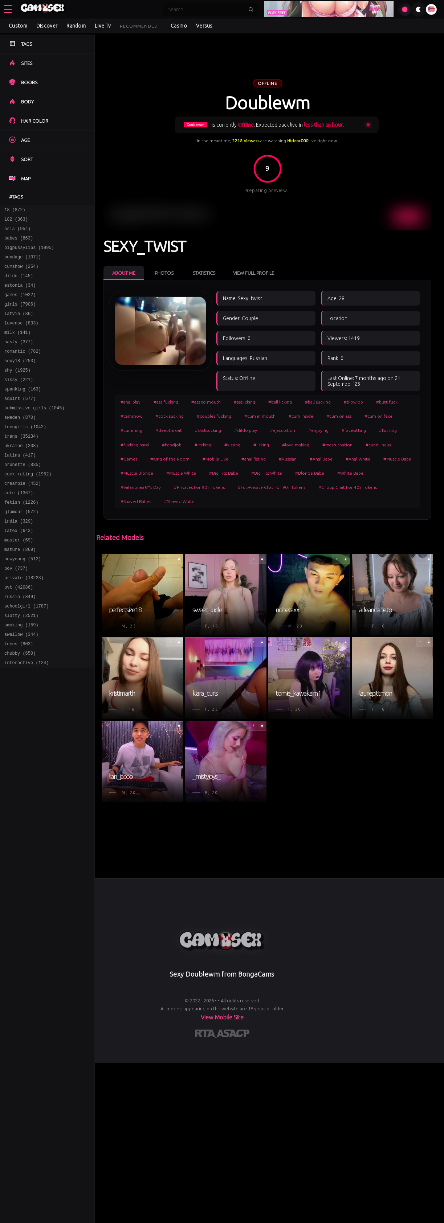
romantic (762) (22, 368)
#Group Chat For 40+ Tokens (347, 487)
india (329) (18, 558)
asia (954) (17, 232)
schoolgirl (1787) (26, 653)
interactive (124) (26, 716)
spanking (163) (22, 411)
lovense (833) (21, 337)
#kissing (232, 444)
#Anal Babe (321, 459)
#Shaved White (179, 501)
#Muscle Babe (397, 459)
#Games (129, 459)
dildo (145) (18, 284)
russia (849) (20, 642)
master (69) (18, 579)
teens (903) (18, 695)
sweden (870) (20, 442)
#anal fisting (253, 459)
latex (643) (18, 568)
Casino (179, 26)
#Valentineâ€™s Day (141, 487)
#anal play (130, 402)
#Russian (288, 459)
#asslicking (244, 402)
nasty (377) (18, 358)
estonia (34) (20, 295)
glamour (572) (21, 547)
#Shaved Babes (136, 501)
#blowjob (353, 402)
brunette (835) (22, 495)
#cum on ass (338, 416)
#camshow (131, 416)
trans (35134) (21, 463)
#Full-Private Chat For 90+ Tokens (271, 487)
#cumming (131, 430)
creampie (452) (22, 516)
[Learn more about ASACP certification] (233, 1034)
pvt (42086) (18, 632)
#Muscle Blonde (137, 473)
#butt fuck (387, 402)
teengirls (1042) (25, 453)
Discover (46, 26)
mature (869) (20, 589)
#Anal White (358, 459)
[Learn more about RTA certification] (206, 1034)
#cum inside (301, 416)
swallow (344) (21, 684)
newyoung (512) (22, 600)
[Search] (206, 9)
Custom (18, 26)
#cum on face (378, 416)
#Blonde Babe (309, 473)
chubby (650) (20, 705)
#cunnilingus (378, 444)
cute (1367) (18, 526)
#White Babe (350, 473)
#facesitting (354, 430)
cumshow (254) (21, 274)
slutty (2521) (21, 663)
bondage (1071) (22, 263)
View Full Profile (253, 272)
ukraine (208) (21, 474)
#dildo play (245, 430)
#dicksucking (208, 430)
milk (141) (17, 347)
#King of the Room (170, 459)
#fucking (388, 430)
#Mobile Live (215, 459)
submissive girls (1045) (34, 432)
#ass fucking (166, 402)
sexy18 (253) (20, 379)
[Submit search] (251, 9)
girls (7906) (20, 316)
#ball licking (280, 402)
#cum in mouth (260, 416)
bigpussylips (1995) (29, 253)
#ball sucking (318, 402)
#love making (295, 444)
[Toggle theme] (418, 9)
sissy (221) (18, 400)
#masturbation (337, 444)
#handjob (172, 444)
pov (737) (16, 611)
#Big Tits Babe (223, 473)
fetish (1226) (21, 537)
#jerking (203, 444)
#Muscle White (181, 473)
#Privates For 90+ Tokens (199, 487)
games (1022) (20, 305)
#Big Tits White (266, 473)
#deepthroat (168, 430)
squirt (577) (20, 421)
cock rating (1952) (28, 505)
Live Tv (103, 26)
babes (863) (18, 242)
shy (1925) (17, 389)
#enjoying (318, 430)
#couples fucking (214, 416)
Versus (204, 26)
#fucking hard (135, 444)
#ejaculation (282, 430)
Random (76, 26)
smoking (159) (21, 674)
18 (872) (14, 211)
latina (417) (20, 484)
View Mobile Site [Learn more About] (222, 1017)
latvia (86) (18, 326)
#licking (261, 444)
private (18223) (24, 621)
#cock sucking (169, 416)
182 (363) (16, 221)
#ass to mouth (206, 402)
